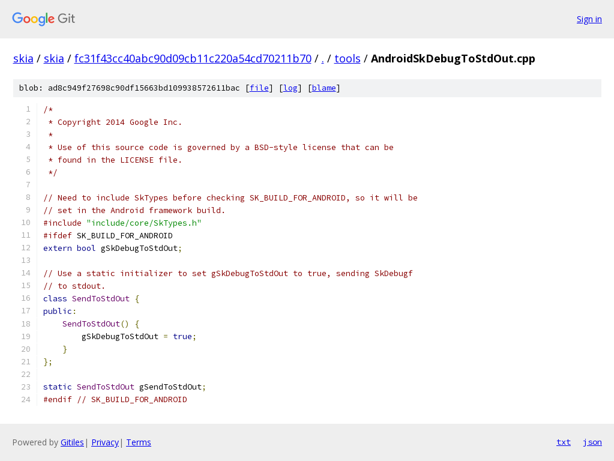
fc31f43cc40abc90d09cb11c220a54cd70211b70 (193, 58)
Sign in (589, 19)
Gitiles (72, 442)
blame (324, 88)
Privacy (105, 442)
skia (23, 58)
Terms (138, 442)
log (290, 88)
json (592, 441)
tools (347, 58)
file (259, 88)
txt (563, 441)
